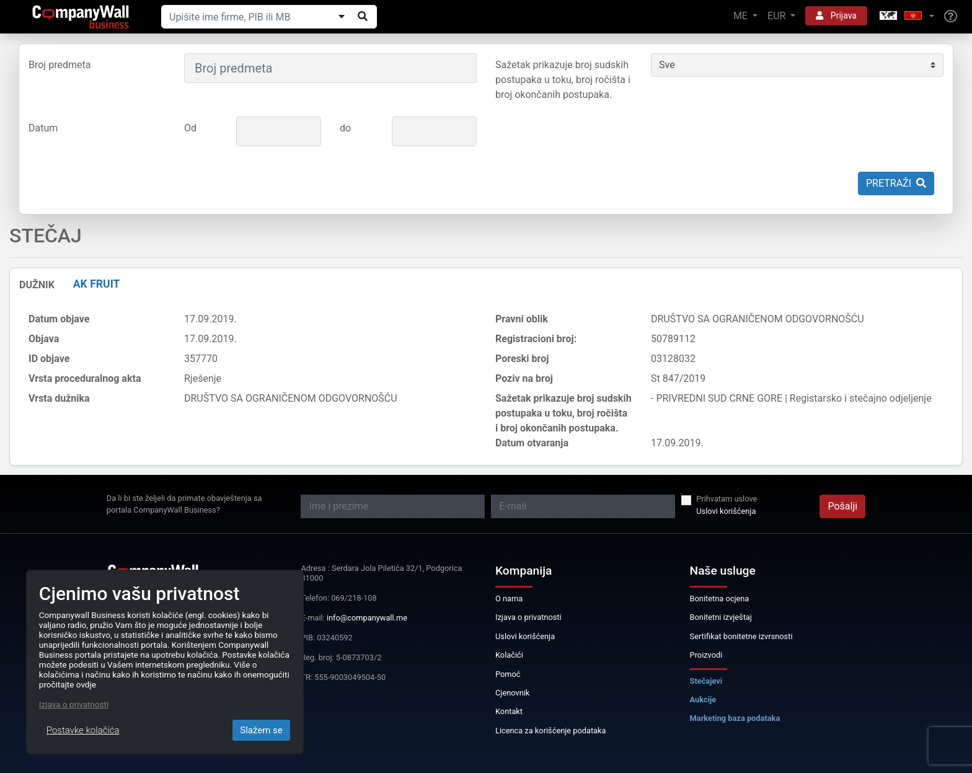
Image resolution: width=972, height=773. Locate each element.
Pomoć (508, 674)
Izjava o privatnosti (528, 617)
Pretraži (896, 183)
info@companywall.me (367, 617)
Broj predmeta (60, 65)
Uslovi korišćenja (726, 511)
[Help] (950, 16)
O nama (509, 598)
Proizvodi (706, 655)
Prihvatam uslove (726, 498)
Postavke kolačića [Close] (83, 730)
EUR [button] (777, 16)
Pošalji (842, 506)
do (345, 128)
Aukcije (703, 699)
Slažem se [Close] (261, 730)
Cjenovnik (512, 692)
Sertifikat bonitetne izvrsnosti (741, 636)
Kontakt (509, 711)
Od (190, 128)
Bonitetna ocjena (719, 598)
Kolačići (509, 655)
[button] (905, 16)
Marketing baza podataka (735, 718)
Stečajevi (706, 681)
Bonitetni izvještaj (721, 617)
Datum (43, 128)
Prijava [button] (836, 15)
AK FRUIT (96, 284)
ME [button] (741, 16)
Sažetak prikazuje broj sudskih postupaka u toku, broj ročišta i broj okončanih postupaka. (562, 79)
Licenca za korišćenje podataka (550, 730)
